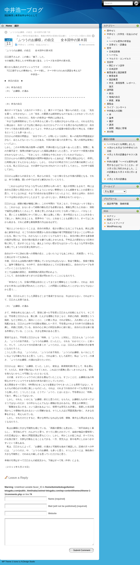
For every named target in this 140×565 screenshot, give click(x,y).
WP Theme (6, 562)
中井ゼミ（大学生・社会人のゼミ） (34, 45)
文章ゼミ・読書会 (118, 44)
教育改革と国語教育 (117, 72)
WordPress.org (114, 226)
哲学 (109, 48)
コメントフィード (115, 223)
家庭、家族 (114, 100)
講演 (111, 124)
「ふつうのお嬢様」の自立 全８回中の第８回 (51, 40)
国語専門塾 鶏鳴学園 (118, 203)
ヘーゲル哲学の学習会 (120, 41)
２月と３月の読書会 (117, 179)
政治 (111, 93)
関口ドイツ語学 (116, 65)
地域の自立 (114, 97)
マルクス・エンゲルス (120, 58)
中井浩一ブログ (24, 10)
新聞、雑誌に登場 (118, 128)
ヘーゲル (113, 55)
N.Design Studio (28, 562)
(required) (56, 499)
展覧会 (110, 104)
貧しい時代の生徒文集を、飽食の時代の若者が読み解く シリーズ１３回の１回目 (55, 36)
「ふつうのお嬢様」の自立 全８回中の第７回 (29, 32)
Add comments (88, 45)
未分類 (110, 131)
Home (9, 26)
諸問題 (110, 90)
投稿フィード (113, 219)
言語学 (110, 62)
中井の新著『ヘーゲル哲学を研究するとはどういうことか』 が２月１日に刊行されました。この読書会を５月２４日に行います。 (122, 168)
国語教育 (113, 79)
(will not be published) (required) (67, 506)
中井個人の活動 (114, 111)
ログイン (111, 216)
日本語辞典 (114, 51)
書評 (111, 121)
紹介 (17, 26)
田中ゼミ (111, 30)
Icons (16, 562)
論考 (111, 118)
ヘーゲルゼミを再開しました (121, 144)
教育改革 (113, 76)
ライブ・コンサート (117, 107)
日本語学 (113, 69)
